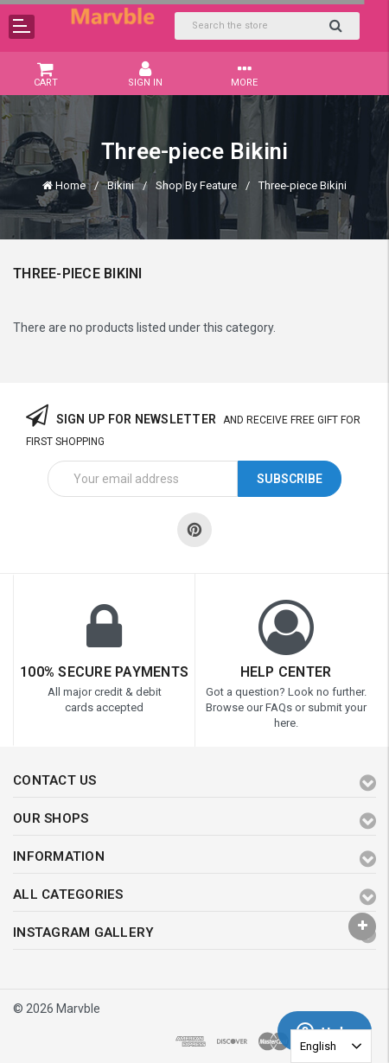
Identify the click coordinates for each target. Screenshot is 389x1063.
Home (70, 185)
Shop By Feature (196, 185)
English (318, 1046)
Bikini (120, 185)
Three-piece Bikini (302, 185)
